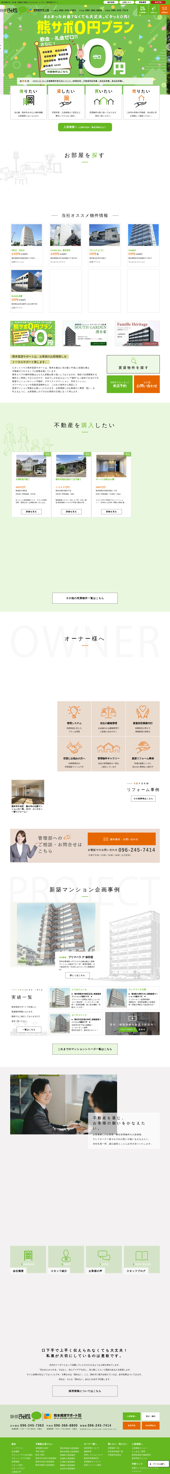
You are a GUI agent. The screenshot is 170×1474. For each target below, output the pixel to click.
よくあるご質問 (138, 1451)
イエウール (136, 1471)
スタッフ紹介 (17, 1465)
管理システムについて (93, 1455)
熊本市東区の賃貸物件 (45, 1465)
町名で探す (40, 1455)
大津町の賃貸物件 (67, 1462)
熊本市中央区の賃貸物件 (45, 1458)
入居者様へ (143, 9)
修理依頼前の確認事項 (141, 1455)
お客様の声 (16, 1472)
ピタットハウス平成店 (21, 1458)
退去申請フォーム (139, 1458)
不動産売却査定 (114, 1455)
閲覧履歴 (142, 2)
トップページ (17, 1448)
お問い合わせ (146, 384)
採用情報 (15, 1462)
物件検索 (111, 2)
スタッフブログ (18, 1468)
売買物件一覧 (113, 1448)
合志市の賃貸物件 (67, 1468)
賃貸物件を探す (42, 1448)
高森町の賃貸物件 (67, 1455)
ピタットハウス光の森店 (22, 1455)
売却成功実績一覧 (115, 1451)
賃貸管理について (91, 1448)
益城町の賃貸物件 (67, 1458)
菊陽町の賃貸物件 (67, 1465)
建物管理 (88, 1451)
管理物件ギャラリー (92, 1462)
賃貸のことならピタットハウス (145, 1468)
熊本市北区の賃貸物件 (45, 1462)
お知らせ (153, 9)
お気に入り (126, 2)
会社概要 (15, 1451)
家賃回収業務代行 (91, 1458)
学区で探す (40, 1451)
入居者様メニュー (139, 1448)
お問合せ (164, 9)
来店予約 (119, 384)
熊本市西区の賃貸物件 (69, 1451)
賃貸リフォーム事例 (92, 1465)
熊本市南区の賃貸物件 (69, 1448)
